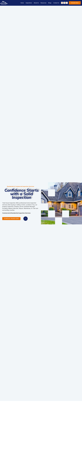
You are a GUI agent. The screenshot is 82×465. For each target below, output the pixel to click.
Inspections (29, 3)
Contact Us (56, 3)
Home (22, 3)
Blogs (49, 3)
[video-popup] (23, 218)
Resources (43, 3)
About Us (36, 3)
